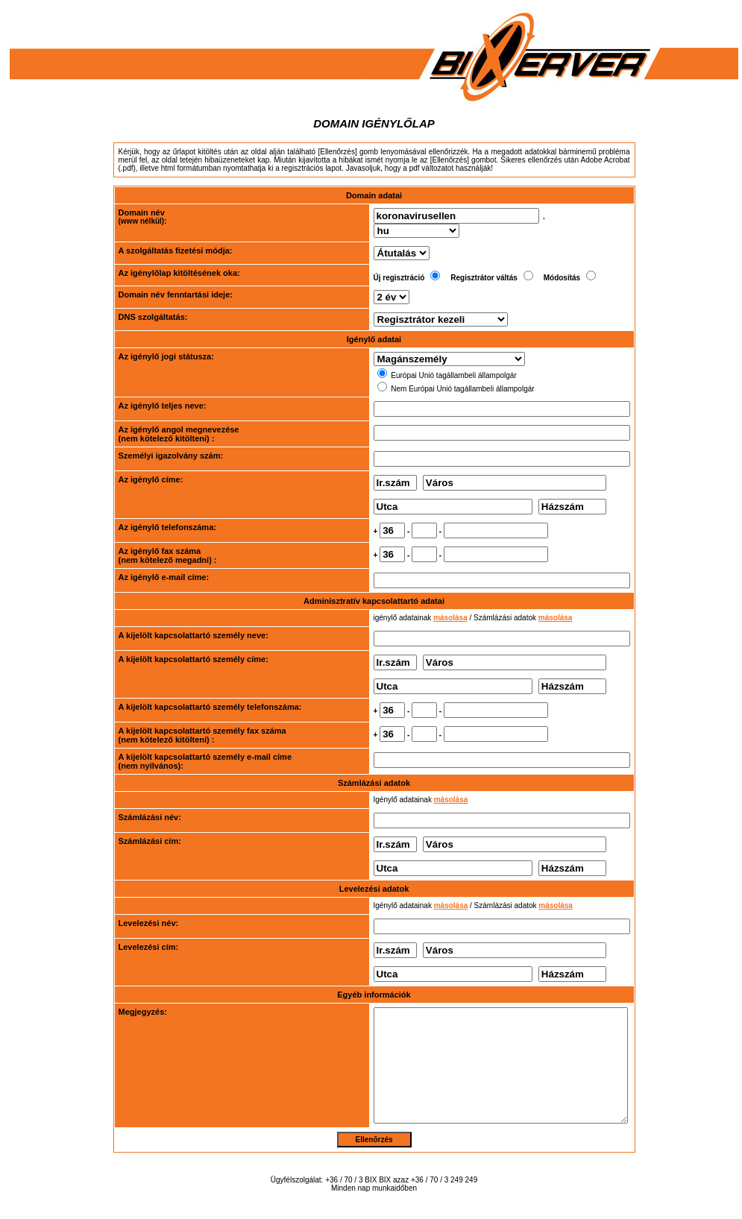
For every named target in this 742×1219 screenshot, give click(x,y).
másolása (423, 605)
